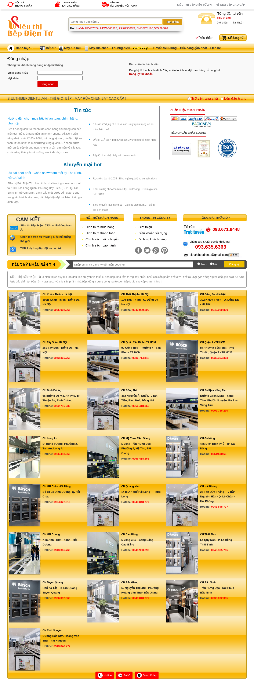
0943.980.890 (140, 309)
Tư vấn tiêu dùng (165, 48)
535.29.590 (161, 28)
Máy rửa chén (98, 48)
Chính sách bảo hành (101, 245)
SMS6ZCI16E (145, 28)
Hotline (105, 675)
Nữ (215, 264)
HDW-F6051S (108, 28)
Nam (204, 264)
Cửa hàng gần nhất (193, 48)
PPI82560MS (127, 28)
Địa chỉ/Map (146, 675)
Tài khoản (238, 22)
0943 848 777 (140, 502)
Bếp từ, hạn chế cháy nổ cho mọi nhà (114, 155)
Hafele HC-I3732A (87, 28)
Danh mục (25, 48)
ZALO (124, 675)
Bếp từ (50, 48)
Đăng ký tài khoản (141, 74)
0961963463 (218, 454)
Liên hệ (215, 48)
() (242, 37)
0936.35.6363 (219, 357)
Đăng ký (234, 264)
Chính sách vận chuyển (102, 239)
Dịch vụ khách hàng (152, 239)
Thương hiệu (121, 48)
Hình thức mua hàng (100, 227)
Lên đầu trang (235, 98)
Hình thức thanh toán (100, 233)
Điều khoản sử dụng (152, 233)
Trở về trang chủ (204, 98)
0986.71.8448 (140, 357)
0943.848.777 (140, 598)
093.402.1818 (62, 502)
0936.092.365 (62, 309)
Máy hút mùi (72, 48)
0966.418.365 (140, 406)
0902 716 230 (224, 18)
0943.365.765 (62, 357)
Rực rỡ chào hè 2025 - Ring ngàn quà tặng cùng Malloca (125, 178)
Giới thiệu (222, 22)
